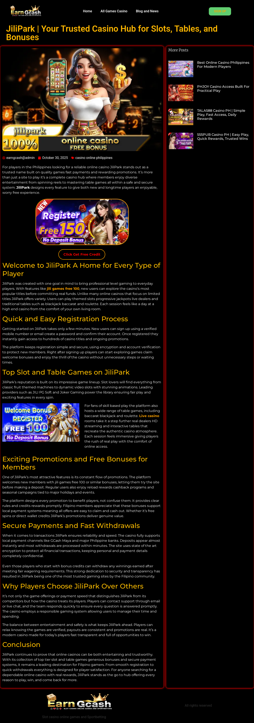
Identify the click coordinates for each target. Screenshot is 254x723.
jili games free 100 (63, 289)
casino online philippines (93, 158)
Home (87, 11)
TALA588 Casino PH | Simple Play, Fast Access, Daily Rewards (221, 115)
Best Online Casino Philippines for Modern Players (223, 65)
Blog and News (147, 11)
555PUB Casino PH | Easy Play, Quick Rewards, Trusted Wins (223, 137)
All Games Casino (114, 11)
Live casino (149, 416)
